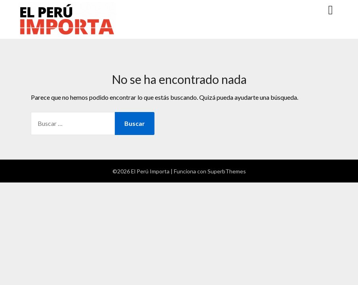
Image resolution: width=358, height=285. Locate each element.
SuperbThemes (227, 171)
